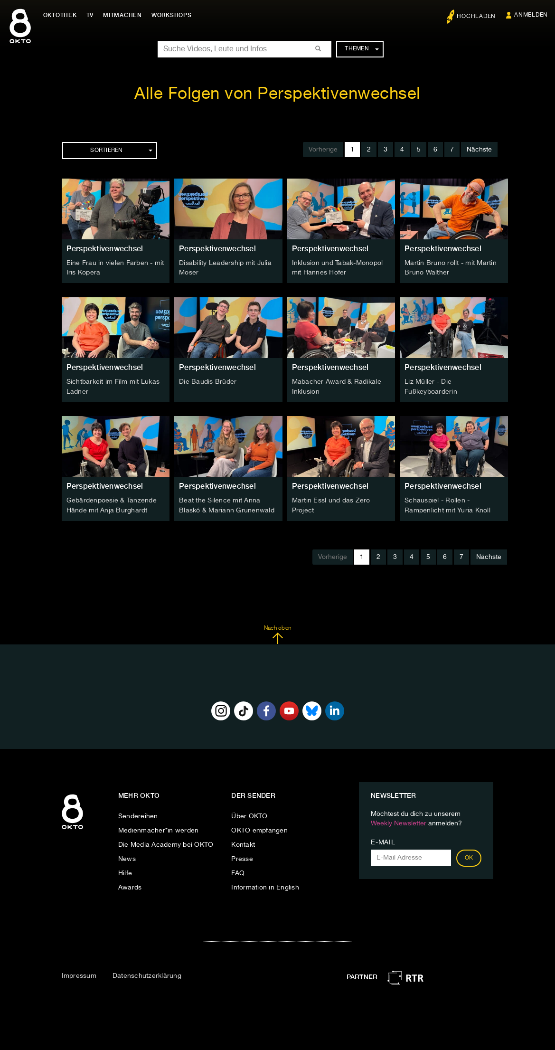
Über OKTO (249, 815)
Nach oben (277, 633)
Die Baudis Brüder (207, 381)
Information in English (265, 886)
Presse (242, 857)
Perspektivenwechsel (104, 248)
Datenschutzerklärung (147, 974)
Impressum (79, 974)
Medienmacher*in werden (158, 829)
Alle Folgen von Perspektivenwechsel (277, 94)
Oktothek (62, 15)
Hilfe (125, 872)
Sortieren (121, 150)
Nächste (479, 149)
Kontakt (243, 843)
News (127, 857)
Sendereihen (138, 815)
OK (469, 857)
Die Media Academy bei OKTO (166, 843)
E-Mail (383, 841)
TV (92, 15)
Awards (130, 886)
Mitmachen (124, 15)
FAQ (238, 872)
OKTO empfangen (259, 829)
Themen (361, 49)
